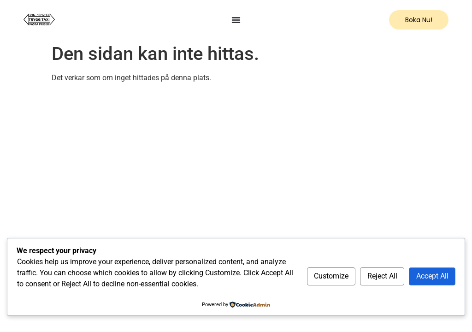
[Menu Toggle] (236, 19)
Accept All (432, 276)
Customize (331, 276)
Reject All (382, 276)
